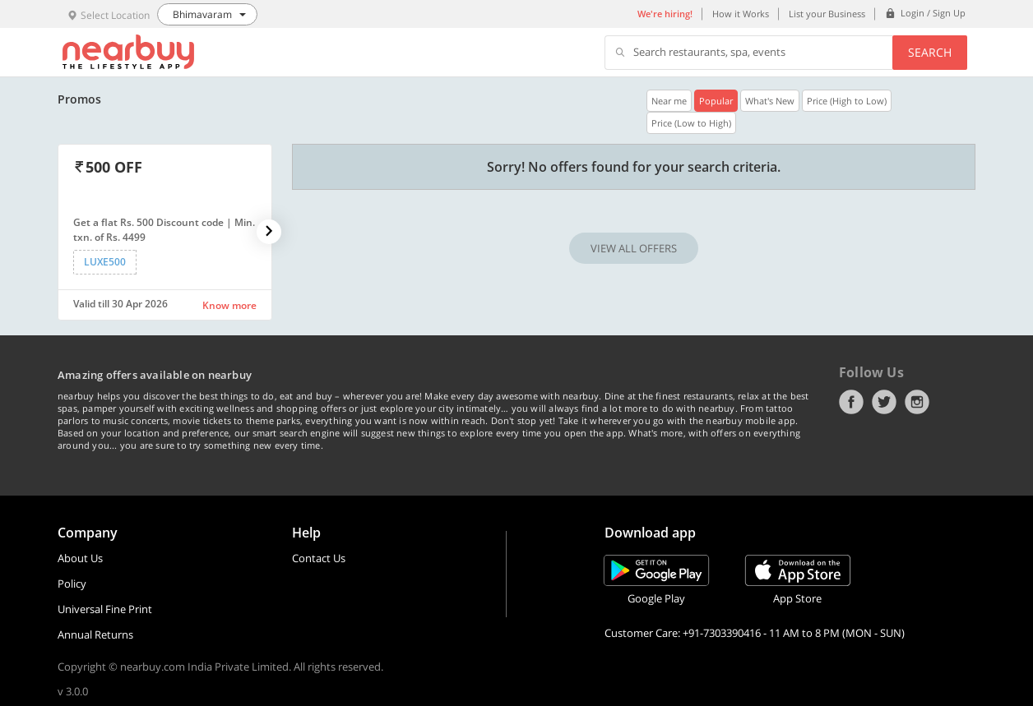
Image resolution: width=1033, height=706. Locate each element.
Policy (72, 583)
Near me (669, 101)
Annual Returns (95, 634)
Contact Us (318, 558)
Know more (229, 305)
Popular (716, 101)
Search (930, 52)
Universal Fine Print (105, 609)
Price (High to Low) (847, 101)
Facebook (851, 402)
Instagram (917, 402)
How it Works (740, 13)
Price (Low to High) (691, 123)
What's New (769, 101)
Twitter (884, 402)
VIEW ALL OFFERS (634, 248)
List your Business (827, 13)
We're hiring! (665, 13)
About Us (80, 558)
